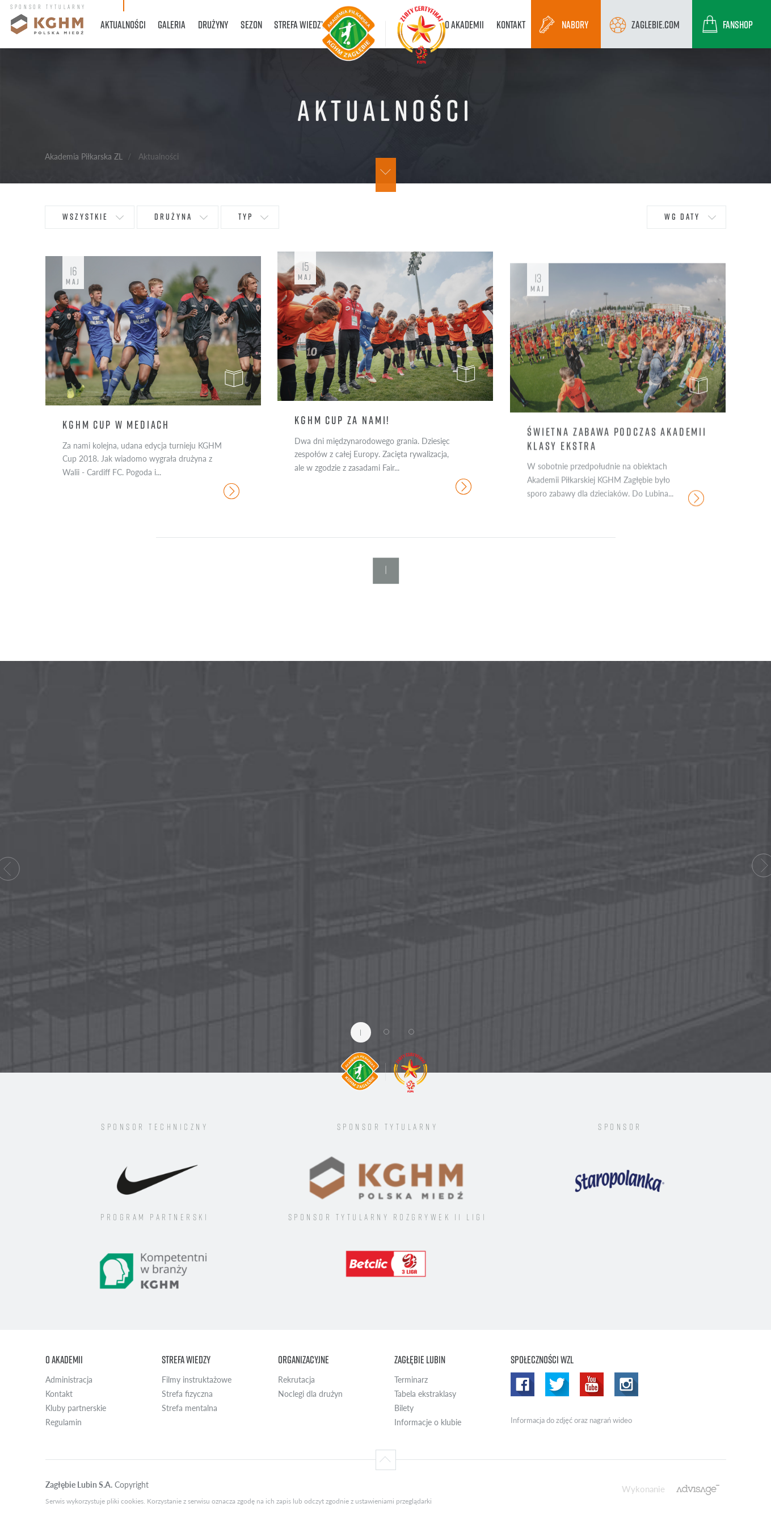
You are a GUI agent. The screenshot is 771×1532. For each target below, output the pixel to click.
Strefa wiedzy (186, 1360)
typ (245, 217)
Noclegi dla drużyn (310, 1393)
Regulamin (63, 1422)
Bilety (404, 1408)
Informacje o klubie (427, 1422)
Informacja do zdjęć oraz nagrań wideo (571, 1420)
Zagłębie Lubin (419, 1360)
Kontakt (59, 1393)
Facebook (522, 1384)
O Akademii (64, 1360)
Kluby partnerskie (75, 1408)
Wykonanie (643, 1489)
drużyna (173, 217)
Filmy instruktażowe (196, 1379)
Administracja (68, 1379)
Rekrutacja (296, 1379)
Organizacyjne (303, 1360)
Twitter (557, 1384)
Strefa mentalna (189, 1408)
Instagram (626, 1384)
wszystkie (85, 217)
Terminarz (411, 1379)
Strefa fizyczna (187, 1393)
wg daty (682, 217)
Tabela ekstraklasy (425, 1393)
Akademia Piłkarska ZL (84, 156)
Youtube (592, 1384)
